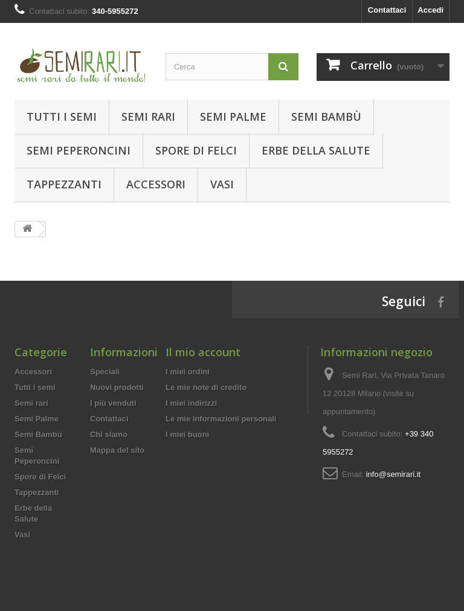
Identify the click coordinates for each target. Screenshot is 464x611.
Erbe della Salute (316, 150)
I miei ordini (188, 371)
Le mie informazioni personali (221, 418)
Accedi (430, 9)
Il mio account (203, 352)
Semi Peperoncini (78, 150)
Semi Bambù (326, 116)
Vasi (222, 184)
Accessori (155, 184)
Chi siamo (108, 434)
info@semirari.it (393, 474)
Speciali (105, 371)
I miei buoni (187, 434)
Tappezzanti (64, 184)
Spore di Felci (196, 150)
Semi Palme (233, 116)
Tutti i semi (62, 116)
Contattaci (387, 9)
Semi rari (148, 116)
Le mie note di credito (206, 387)
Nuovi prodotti (117, 387)
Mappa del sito (117, 450)
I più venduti (113, 403)
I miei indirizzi (191, 403)
